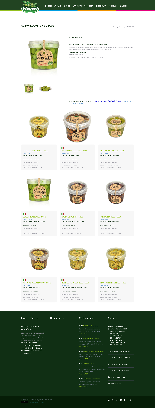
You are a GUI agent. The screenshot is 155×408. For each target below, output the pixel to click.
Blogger (88, 6)
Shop (67, 6)
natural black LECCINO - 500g (37, 283)
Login (123, 6)
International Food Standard (91, 338)
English (113, 6)
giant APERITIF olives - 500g (113, 283)
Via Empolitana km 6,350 (118, 329)
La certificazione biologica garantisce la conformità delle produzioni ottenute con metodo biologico (92, 369)
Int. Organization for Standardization (93, 351)
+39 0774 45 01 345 (118, 377)
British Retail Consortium (90, 326)
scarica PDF (83, 334)
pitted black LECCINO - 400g (74, 151)
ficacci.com (48, 400)
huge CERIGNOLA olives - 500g (75, 283)
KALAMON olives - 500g (110, 217)
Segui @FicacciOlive (37, 402)
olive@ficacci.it (116, 383)
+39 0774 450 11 (116, 358)
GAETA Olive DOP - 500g (72, 217)
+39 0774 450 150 (117, 364)
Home (48, 6)
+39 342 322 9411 (115, 351)
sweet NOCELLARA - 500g (34, 217)
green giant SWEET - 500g (112, 151)
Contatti (101, 6)
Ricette (77, 6)
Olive (57, 6)
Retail (114, 27)
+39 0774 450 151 (117, 371)
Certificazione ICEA (88, 363)
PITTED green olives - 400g (35, 151)
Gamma (121, 27)
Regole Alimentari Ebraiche (93, 379)
